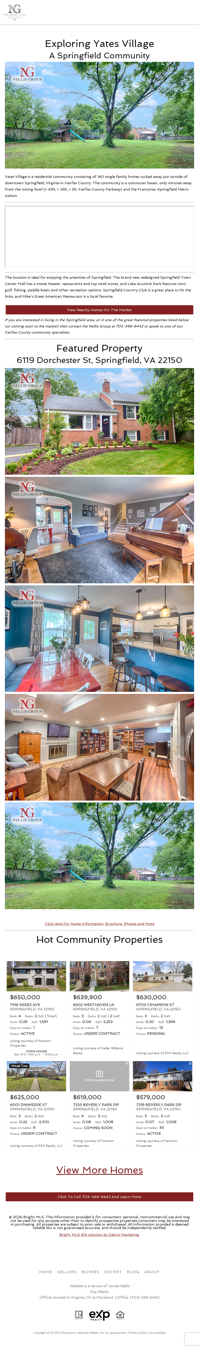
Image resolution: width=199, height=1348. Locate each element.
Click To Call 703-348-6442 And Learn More (99, 1197)
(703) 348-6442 (144, 1297)
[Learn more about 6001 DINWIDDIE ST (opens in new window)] (36, 1105)
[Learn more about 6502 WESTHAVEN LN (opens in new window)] (99, 1009)
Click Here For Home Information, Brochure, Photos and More (99, 924)
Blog (133, 1272)
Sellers (67, 1272)
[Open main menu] (191, 12)
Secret (113, 1272)
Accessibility (158, 1332)
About (152, 1272)
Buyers (91, 1272)
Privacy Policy (138, 1332)
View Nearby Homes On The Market (99, 310)
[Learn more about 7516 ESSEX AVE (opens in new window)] (36, 1009)
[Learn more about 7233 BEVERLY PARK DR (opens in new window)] (99, 1105)
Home (45, 1272)
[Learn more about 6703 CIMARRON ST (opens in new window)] (162, 1009)
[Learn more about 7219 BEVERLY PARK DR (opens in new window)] (162, 1105)
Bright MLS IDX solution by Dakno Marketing (99, 1235)
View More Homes (99, 1170)
